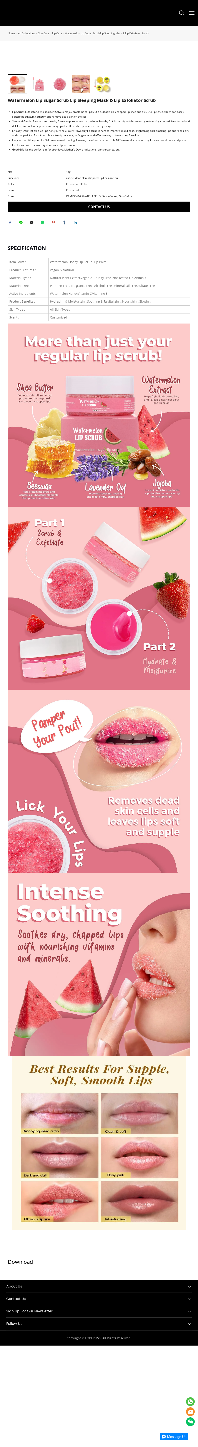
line (22, 323)
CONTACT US (99, 306)
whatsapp (43, 323)
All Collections (26, 33)
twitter (33, 323)
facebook (11, 323)
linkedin (76, 323)
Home (11, 33)
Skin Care (43, 33)
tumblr (65, 323)
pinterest (54, 323)
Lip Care (57, 33)
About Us (14, 1388)
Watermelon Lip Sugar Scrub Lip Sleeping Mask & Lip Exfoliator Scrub (106, 33)
